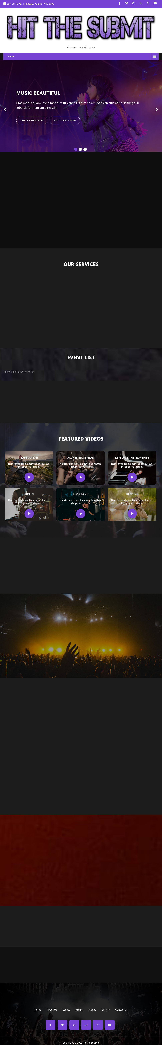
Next (156, 109)
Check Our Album (32, 120)
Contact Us (121, 1009)
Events (66, 1009)
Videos (92, 1009)
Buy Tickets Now (65, 120)
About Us (52, 1009)
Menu (11, 56)
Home (37, 1009)
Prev (5, 109)
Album (79, 1009)
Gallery (106, 1009)
